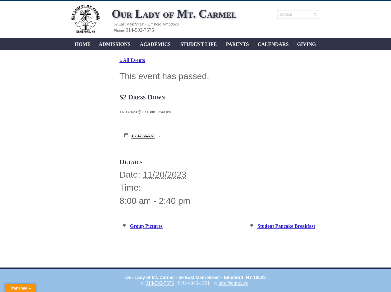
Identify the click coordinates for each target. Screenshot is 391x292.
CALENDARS (273, 44)
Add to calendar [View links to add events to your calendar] (143, 136)
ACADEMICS (155, 44)
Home (83, 44)
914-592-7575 (140, 30)
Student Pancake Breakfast (286, 226)
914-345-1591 (196, 283)
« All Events (132, 60)
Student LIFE (199, 44)
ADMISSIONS (114, 44)
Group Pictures (146, 226)
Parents (237, 44)
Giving (306, 44)
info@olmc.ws (233, 283)
